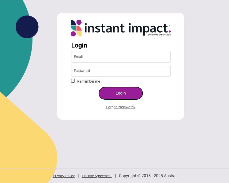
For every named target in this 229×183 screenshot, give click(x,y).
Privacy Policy (64, 176)
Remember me (88, 81)
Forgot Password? (120, 107)
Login (79, 45)
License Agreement (97, 176)
